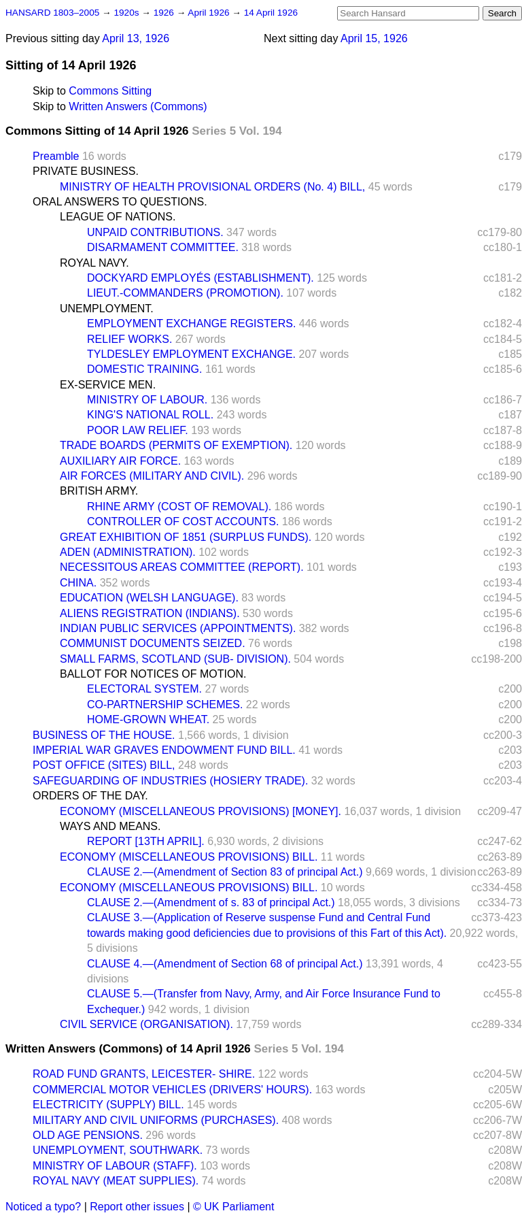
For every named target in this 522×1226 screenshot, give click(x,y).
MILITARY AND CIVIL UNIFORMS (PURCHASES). (156, 1120)
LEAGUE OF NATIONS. (117, 216)
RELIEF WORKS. (129, 339)
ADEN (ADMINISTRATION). (128, 552)
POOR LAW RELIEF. (137, 430)
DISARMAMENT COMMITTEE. (163, 247)
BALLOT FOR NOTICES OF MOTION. (153, 674)
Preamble (56, 156)
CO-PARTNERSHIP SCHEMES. (165, 704)
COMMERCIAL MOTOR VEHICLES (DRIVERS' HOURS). (172, 1089)
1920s (127, 12)
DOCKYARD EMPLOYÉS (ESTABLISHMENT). (200, 278)
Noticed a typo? (43, 1206)
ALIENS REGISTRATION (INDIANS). (150, 613)
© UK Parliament (233, 1206)
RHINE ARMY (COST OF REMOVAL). (179, 506)
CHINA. (78, 583)
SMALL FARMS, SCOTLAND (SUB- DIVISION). (175, 659)
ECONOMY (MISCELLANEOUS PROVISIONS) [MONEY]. (200, 811)
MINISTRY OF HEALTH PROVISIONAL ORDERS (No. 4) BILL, (212, 187)
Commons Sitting (110, 91)
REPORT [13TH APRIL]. (146, 841)
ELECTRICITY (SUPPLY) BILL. (108, 1104)
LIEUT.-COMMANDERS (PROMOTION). (185, 293)
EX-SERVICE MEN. (108, 385)
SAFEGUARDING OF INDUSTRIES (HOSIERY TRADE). (170, 780)
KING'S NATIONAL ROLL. (150, 414)
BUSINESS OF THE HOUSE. (104, 735)
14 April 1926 (271, 12)
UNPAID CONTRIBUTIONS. (155, 232)
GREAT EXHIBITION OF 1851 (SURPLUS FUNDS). (185, 537)
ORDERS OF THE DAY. (90, 795)
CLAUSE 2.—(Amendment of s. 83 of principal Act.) (211, 902)
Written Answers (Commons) (138, 106)
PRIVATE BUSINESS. (86, 171)
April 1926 (210, 12)
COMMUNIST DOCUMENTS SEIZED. (152, 643)
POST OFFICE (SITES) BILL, (104, 765)
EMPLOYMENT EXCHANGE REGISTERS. (191, 323)
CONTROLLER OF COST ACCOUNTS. (183, 521)
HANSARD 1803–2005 (52, 12)
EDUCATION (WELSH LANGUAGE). (149, 597)
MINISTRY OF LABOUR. (147, 399)
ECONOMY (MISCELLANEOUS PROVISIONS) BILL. (188, 857)
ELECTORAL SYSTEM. (144, 689)
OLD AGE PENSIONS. (88, 1135)
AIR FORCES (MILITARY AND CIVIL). (152, 476)
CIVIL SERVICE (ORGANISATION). (146, 1024)
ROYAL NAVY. (94, 263)
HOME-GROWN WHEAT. (148, 719)
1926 (165, 12)
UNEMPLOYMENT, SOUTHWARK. (118, 1150)
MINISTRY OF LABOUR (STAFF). (115, 1166)
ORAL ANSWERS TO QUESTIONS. (120, 202)
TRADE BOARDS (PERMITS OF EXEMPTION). (176, 445)
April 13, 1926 (135, 38)
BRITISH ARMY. (99, 491)
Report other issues (137, 1206)
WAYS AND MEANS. (110, 826)
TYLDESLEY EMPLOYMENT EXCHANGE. (191, 354)
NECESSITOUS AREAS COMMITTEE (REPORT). (182, 567)
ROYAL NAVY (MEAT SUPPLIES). (115, 1181)
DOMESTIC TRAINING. (145, 369)
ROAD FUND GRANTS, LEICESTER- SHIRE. (144, 1074)
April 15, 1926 (374, 38)
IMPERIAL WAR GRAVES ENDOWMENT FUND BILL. (164, 750)
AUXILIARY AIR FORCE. (120, 461)
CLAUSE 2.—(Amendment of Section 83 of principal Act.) (225, 872)
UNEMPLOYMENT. (107, 308)
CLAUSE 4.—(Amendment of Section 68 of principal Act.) (225, 964)
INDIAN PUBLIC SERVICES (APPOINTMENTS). (178, 628)
